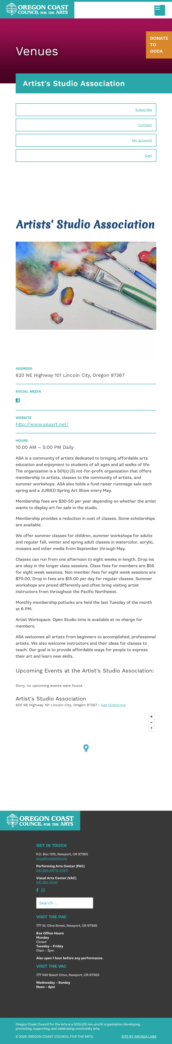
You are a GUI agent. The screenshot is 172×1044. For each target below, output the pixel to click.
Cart (148, 155)
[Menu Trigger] (159, 10)
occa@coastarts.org (51, 858)
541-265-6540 (47, 882)
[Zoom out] (151, 722)
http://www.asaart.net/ (42, 424)
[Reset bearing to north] (151, 728)
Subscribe (143, 110)
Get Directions (113, 705)
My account (142, 140)
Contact (145, 125)
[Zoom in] (151, 716)
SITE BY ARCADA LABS (139, 1037)
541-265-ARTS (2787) (52, 870)
